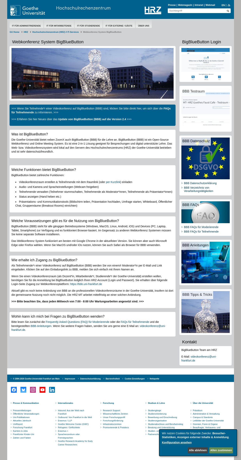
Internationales (65, 403)
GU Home (14, 32)
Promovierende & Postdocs (116, 427)
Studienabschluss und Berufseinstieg (165, 424)
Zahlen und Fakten (22, 438)
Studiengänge (154, 410)
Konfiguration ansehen (177, 442)
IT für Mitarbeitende (59, 26)
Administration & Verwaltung (206, 414)
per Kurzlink (113, 182)
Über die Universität (203, 403)
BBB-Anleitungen (41, 326)
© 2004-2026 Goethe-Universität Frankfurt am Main (36, 379)
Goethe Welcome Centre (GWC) (73, 424)
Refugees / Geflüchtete (69, 427)
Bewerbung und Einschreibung (162, 417)
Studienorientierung (157, 414)
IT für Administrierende (26, 26)
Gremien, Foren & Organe (205, 424)
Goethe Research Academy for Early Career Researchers (75, 443)
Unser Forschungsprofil (114, 417)
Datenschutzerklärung (90, 379)
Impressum (70, 379)
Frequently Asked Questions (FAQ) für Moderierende (77, 321)
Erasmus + (63, 431)
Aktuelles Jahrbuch (22, 420)
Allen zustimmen (221, 450)
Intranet (199, 5)
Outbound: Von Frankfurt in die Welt (75, 417)
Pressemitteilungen (22, 410)
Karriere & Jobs (20, 431)
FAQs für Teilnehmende (135, 321)
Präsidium (197, 410)
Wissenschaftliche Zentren (115, 414)
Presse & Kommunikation (26, 403)
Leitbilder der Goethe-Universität (208, 420)
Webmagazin (185, 5)
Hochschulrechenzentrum (83, 8)
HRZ (26, 32)
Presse (172, 5)
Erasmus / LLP (65, 420)
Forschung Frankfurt (22, 427)
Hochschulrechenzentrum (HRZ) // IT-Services (55, 32)
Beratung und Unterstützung (161, 427)
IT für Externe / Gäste (119, 26)
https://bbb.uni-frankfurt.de (86, 284)
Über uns (143, 26)
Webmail (210, 5)
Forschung (108, 403)
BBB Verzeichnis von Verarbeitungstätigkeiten (198, 189)
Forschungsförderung (113, 420)
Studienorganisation (157, 420)
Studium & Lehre (156, 403)
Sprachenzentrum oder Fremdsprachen (69, 436)
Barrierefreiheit (113, 379)
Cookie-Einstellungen (135, 379)
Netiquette (154, 379)
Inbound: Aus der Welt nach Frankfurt (71, 412)
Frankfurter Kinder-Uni (23, 434)
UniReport (18, 424)
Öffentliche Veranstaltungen (26, 414)
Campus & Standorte (203, 417)
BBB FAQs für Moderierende (201, 227)
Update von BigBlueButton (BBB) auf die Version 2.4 (92, 119)
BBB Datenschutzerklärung (200, 183)
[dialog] (198, 442)
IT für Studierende (88, 26)
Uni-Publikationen (21, 417)
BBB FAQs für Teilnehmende (201, 231)
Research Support (111, 410)
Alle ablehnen (198, 450)
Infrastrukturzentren (112, 424)
